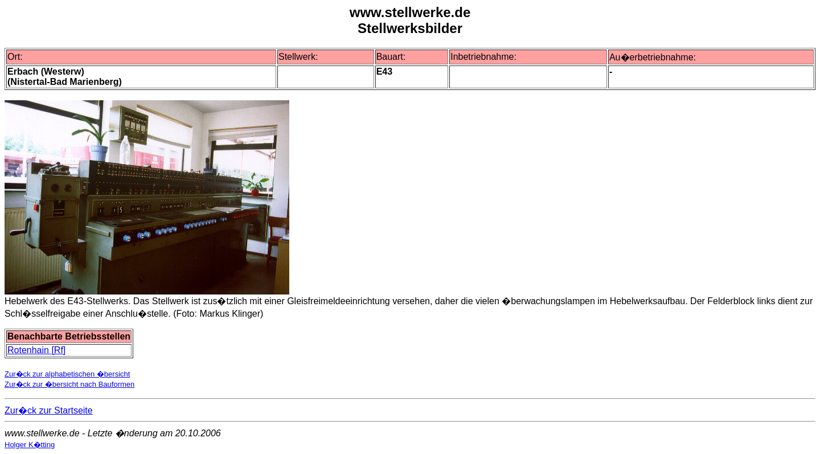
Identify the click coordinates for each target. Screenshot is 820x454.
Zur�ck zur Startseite (49, 410)
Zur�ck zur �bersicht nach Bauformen (69, 384)
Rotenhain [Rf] (36, 350)
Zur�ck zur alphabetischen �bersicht (67, 374)
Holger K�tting (30, 444)
